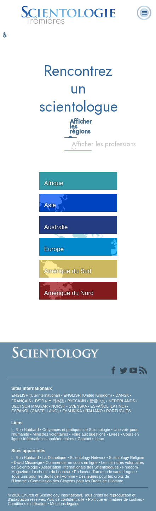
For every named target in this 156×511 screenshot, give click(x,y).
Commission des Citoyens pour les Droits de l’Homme (76, 481)
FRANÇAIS (21, 401)
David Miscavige (28, 462)
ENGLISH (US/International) (35, 395)
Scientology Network (87, 457)
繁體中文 (97, 401)
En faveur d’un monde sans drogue (104, 472)
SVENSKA (78, 406)
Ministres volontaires (50, 434)
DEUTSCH (20, 406)
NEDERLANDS (122, 401)
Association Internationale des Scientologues (80, 467)
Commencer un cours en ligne (72, 462)
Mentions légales (64, 503)
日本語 (58, 401)
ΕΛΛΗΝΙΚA (72, 411)
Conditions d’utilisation (27, 503)
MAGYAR (39, 406)
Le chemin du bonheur (52, 472)
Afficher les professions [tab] (76, 144)
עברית (41, 400)
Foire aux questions (88, 434)
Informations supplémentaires (48, 439)
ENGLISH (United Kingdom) (88, 395)
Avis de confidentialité (66, 499)
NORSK (58, 406)
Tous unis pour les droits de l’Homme (43, 476)
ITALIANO (94, 411)
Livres (114, 434)
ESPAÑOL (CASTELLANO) (35, 411)
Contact (84, 439)
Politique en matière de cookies (115, 499)
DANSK (122, 395)
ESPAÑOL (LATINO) (108, 406)
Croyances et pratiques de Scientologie (76, 429)
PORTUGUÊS (118, 411)
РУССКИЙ (77, 401)
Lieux (99, 439)
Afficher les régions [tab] (73, 126)
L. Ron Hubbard (25, 429)
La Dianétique (54, 457)
